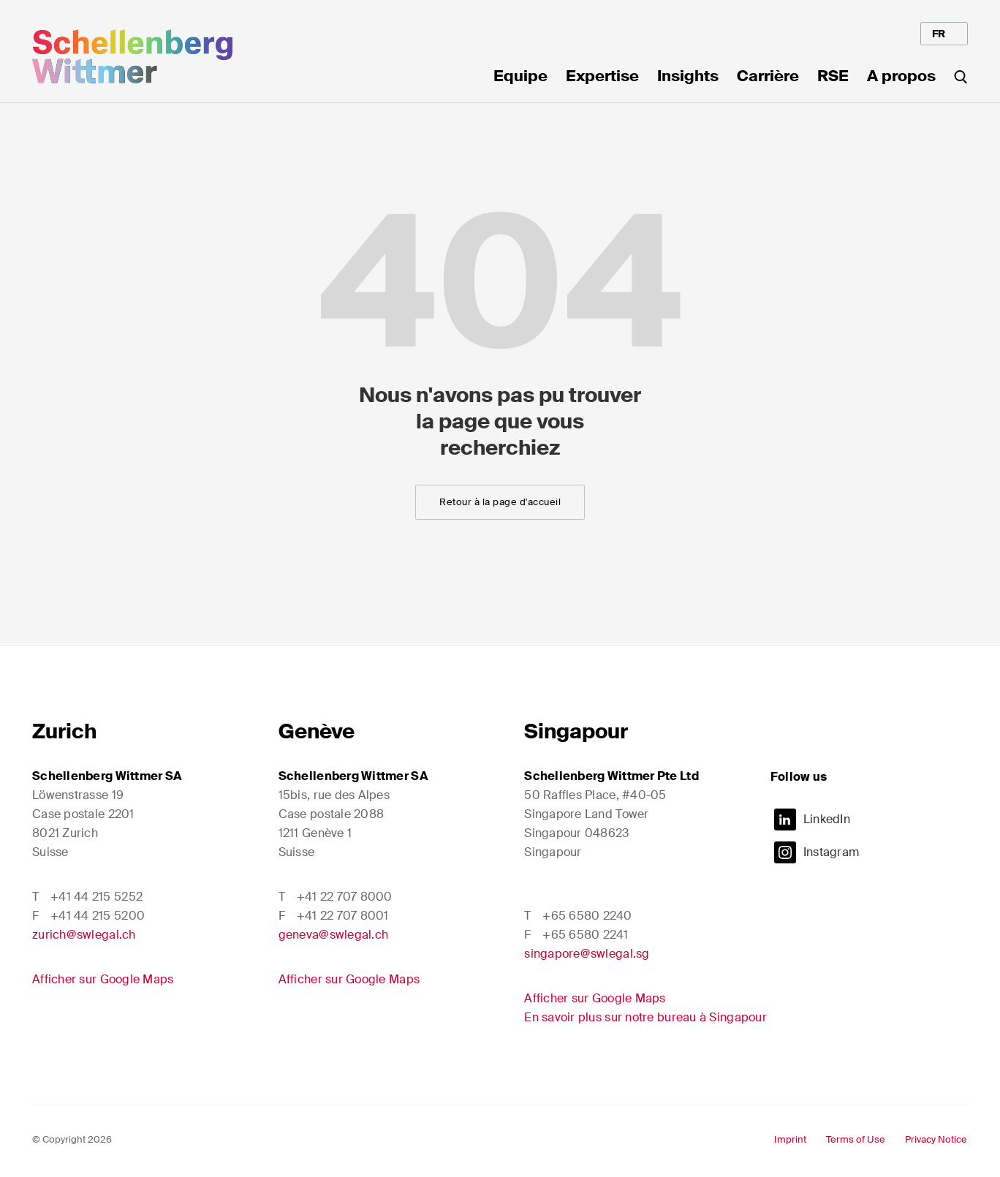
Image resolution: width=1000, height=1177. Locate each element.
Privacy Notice (936, 1139)
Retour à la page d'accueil (500, 502)
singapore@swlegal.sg (586, 953)
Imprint (790, 1139)
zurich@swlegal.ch (84, 934)
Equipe (520, 77)
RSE (833, 77)
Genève (317, 731)
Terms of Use (855, 1139)
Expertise (602, 77)
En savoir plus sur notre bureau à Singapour (645, 1017)
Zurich (64, 731)
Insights (688, 77)
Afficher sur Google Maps (102, 979)
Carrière (768, 77)
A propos (901, 77)
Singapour (576, 731)
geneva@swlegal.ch (334, 934)
